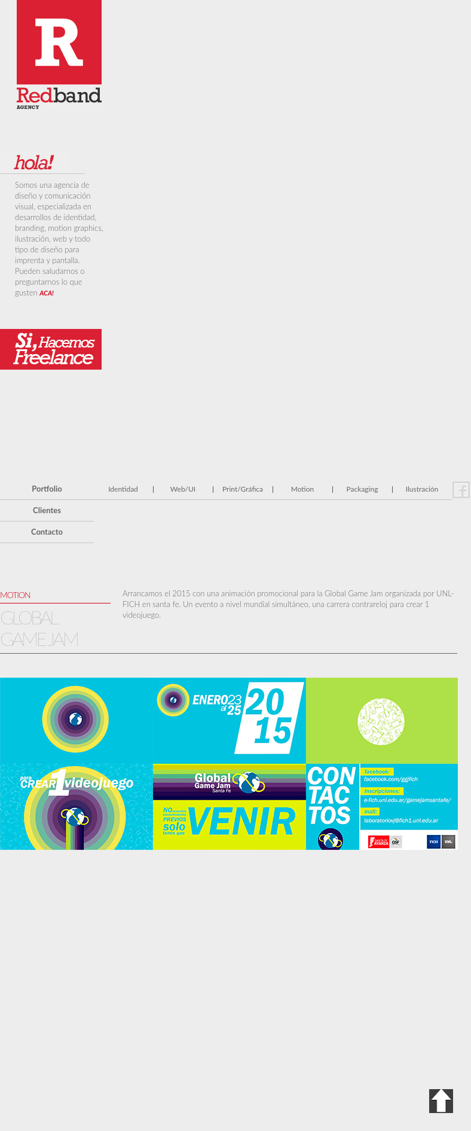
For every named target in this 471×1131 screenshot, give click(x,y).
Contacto (47, 531)
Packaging (362, 488)
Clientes (47, 510)
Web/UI (182, 488)
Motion (302, 488)
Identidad (123, 488)
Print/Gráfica (242, 488)
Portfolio (47, 488)
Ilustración (422, 488)
